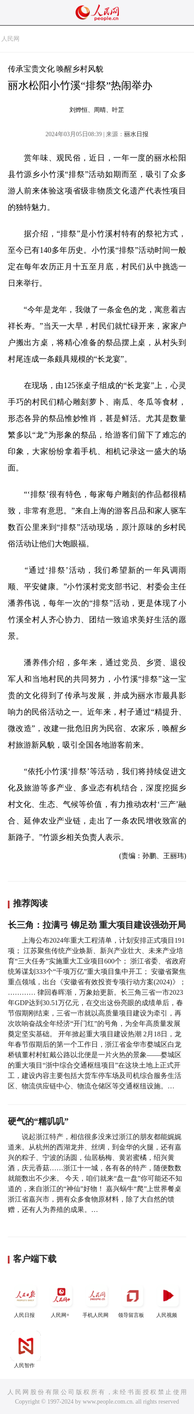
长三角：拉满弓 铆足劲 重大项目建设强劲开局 (97, 925)
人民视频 (168, 1299)
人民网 (10, 39)
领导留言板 (132, 1299)
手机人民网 (97, 1299)
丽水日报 (136, 134)
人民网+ (61, 1299)
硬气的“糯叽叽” (38, 1121)
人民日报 (25, 1299)
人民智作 (25, 1349)
